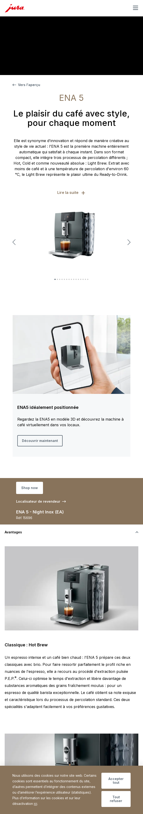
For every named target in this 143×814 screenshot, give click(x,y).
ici (35, 804)
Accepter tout (116, 780)
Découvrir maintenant (40, 441)
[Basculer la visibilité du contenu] (71, 532)
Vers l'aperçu (26, 85)
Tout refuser (116, 799)
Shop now (29, 488)
